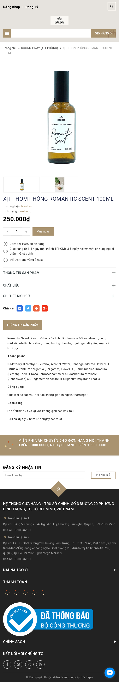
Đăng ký (31, 7)
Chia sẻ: (8, 308)
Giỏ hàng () (103, 33)
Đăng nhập (11, 7)
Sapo (89, 677)
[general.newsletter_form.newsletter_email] (44, 475)
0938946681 (22, 530)
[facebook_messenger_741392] (110, 673)
